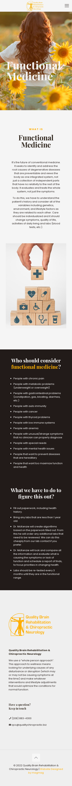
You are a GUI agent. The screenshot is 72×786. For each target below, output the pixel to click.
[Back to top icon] (36, 758)
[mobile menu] (67, 5)
